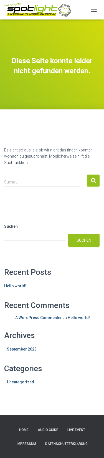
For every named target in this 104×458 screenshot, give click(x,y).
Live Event (76, 430)
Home (24, 430)
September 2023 (22, 349)
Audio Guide (48, 430)
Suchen (11, 226)
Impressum (26, 444)
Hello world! (15, 286)
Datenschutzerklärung (66, 444)
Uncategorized (20, 382)
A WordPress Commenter (38, 317)
